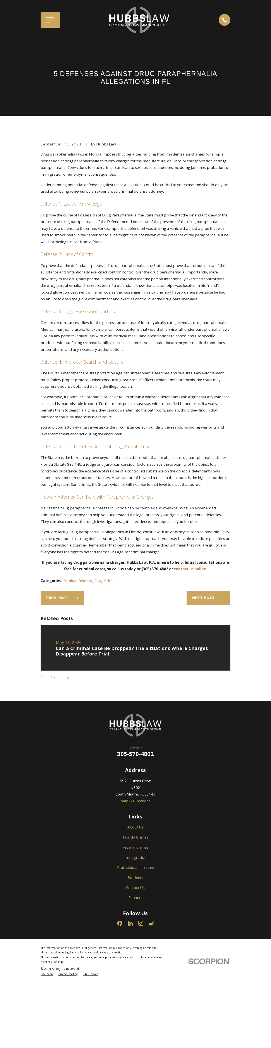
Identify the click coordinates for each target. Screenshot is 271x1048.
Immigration (135, 931)
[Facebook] (119, 997)
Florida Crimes (135, 911)
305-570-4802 (135, 828)
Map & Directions (135, 875)
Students (135, 951)
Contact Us (135, 961)
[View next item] (65, 751)
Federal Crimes (135, 921)
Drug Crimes (105, 654)
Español (135, 971)
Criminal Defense (77, 654)
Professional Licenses (135, 941)
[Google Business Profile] (151, 997)
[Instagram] (140, 997)
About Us (135, 901)
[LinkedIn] (130, 997)
